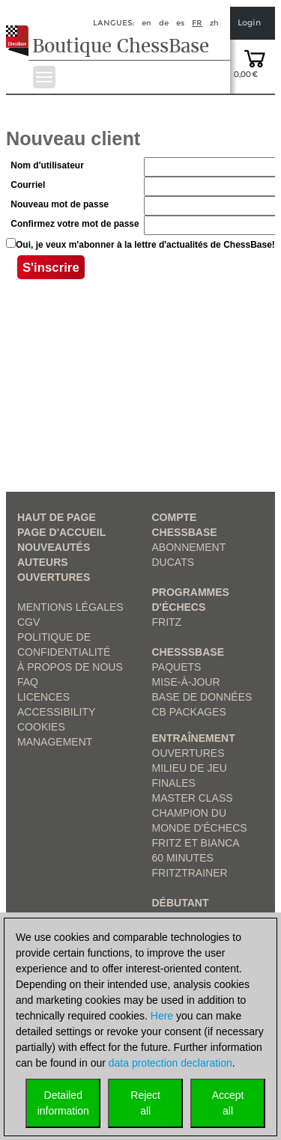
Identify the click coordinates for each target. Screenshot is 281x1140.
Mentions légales (70, 607)
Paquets (177, 667)
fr (197, 23)
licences (43, 697)
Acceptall (228, 1103)
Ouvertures (53, 577)
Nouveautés (53, 547)
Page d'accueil (61, 532)
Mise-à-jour (186, 682)
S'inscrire (50, 269)
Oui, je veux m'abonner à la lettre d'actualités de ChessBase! (145, 245)
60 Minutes (183, 858)
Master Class (192, 798)
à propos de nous (70, 667)
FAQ (27, 682)
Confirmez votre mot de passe (74, 223)
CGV (28, 622)
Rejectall (145, 1103)
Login (249, 23)
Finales (174, 783)
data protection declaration (170, 1063)
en (146, 23)
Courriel (27, 184)
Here (162, 1016)
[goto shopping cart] (255, 57)
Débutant (180, 903)
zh (214, 23)
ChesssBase (188, 652)
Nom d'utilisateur (47, 165)
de (164, 23)
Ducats (173, 562)
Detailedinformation (63, 1103)
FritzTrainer (190, 873)
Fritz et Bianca (196, 843)
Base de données (202, 697)
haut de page (56, 517)
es (180, 23)
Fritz (167, 622)
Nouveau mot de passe (59, 204)
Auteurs (42, 562)
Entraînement (193, 738)
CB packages (189, 712)
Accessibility (56, 712)
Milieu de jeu (189, 768)
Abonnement (189, 547)
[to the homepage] (21, 29)
